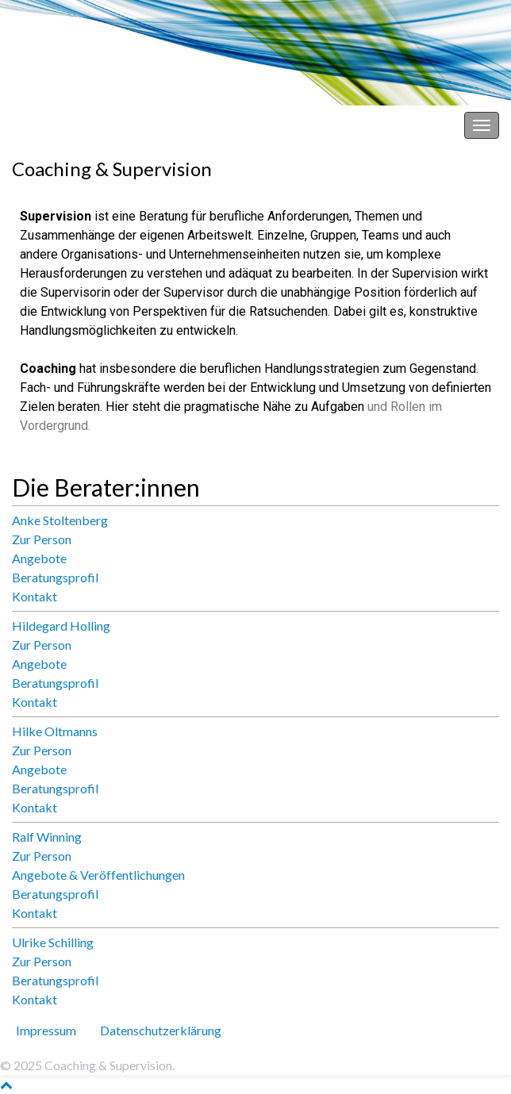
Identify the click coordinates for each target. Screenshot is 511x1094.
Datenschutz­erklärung (160, 1030)
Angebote (39, 558)
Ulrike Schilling (53, 942)
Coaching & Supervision (76, 124)
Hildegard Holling (61, 625)
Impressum (46, 1030)
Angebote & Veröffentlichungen (98, 874)
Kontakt (34, 596)
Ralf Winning (47, 836)
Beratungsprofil (55, 577)
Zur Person (41, 539)
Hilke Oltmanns (55, 731)
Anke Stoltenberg (60, 520)
